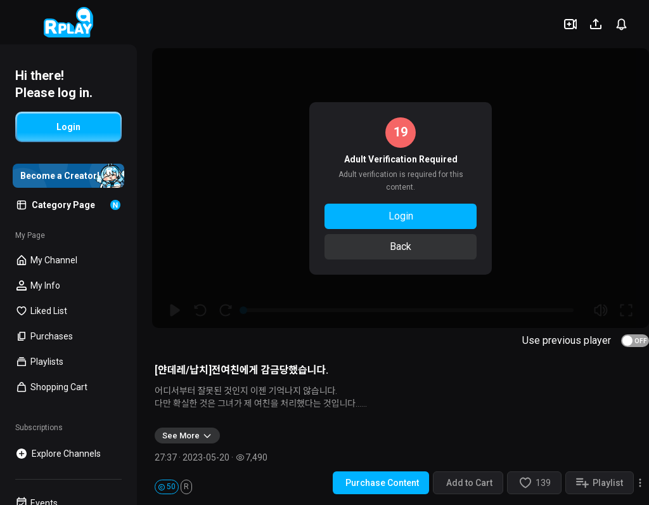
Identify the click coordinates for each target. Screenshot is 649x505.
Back (400, 246)
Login (401, 216)
